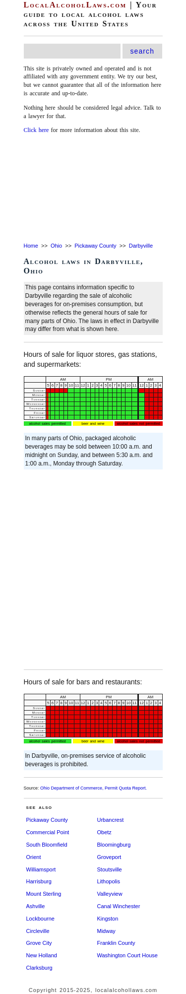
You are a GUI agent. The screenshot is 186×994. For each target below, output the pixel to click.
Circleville (38, 931)
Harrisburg (39, 881)
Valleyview (110, 894)
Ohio (56, 246)
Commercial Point (47, 832)
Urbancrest (110, 820)
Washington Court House (127, 955)
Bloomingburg (114, 845)
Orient (33, 857)
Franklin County (116, 943)
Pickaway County (95, 246)
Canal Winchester (118, 906)
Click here (36, 130)
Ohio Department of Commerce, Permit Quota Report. (93, 788)
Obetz (104, 832)
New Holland (41, 955)
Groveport (109, 857)
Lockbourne (40, 919)
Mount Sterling (44, 894)
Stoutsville (109, 869)
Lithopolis (108, 881)
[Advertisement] (93, 188)
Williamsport (41, 869)
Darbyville (141, 246)
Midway (106, 931)
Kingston (108, 919)
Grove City (39, 943)
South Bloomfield (46, 845)
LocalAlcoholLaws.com (75, 4)
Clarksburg (39, 968)
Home (31, 246)
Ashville (35, 906)
